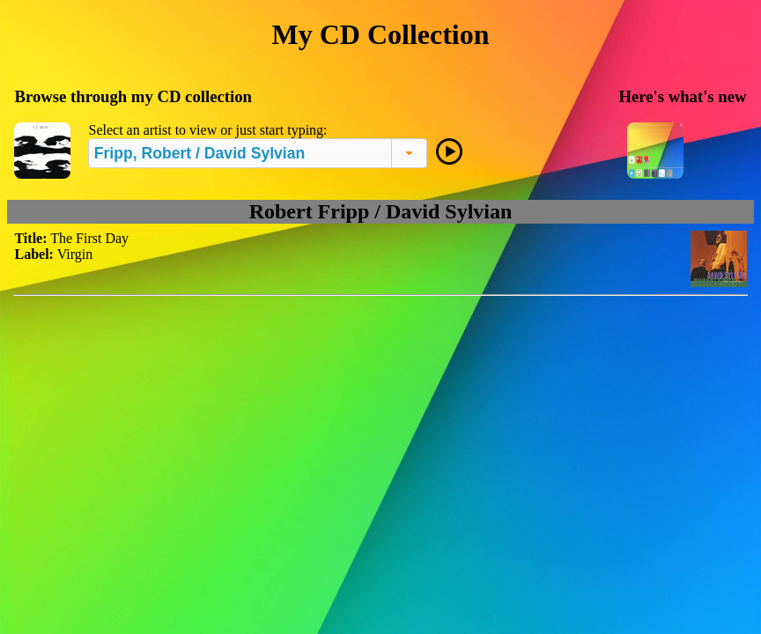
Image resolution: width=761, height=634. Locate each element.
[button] (409, 153)
